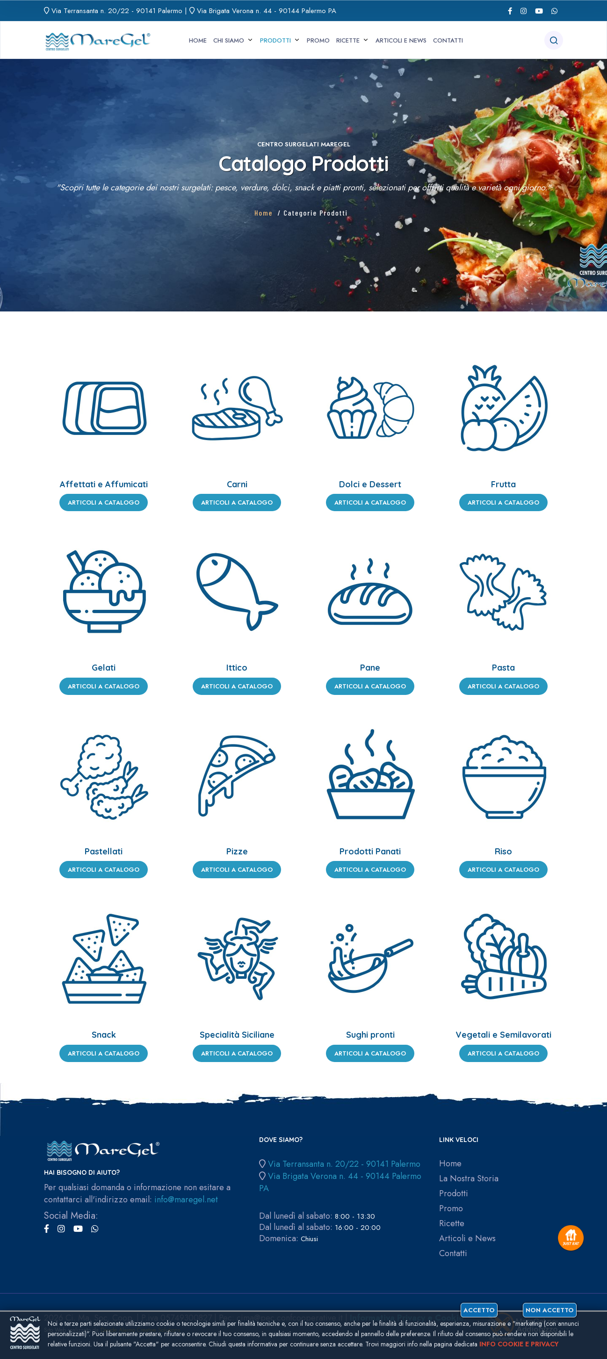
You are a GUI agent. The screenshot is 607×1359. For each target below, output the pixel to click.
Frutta (503, 484)
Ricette (348, 40)
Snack (104, 1034)
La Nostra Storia (469, 1178)
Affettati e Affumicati (104, 484)
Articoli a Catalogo (103, 502)
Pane (370, 667)
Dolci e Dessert (370, 484)
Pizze (237, 851)
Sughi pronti (370, 1034)
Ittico (236, 667)
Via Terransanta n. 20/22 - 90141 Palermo (116, 11)
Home (198, 40)
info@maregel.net (186, 1199)
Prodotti (275, 40)
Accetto (479, 1310)
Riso (503, 851)
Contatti (448, 40)
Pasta (503, 667)
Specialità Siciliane (237, 1034)
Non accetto (550, 1310)
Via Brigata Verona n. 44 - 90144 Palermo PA (266, 11)
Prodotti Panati (370, 851)
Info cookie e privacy (519, 1344)
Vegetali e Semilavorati (503, 1034)
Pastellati (104, 851)
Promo (318, 40)
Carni (237, 484)
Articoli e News (401, 40)
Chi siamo (228, 40)
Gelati (104, 667)
